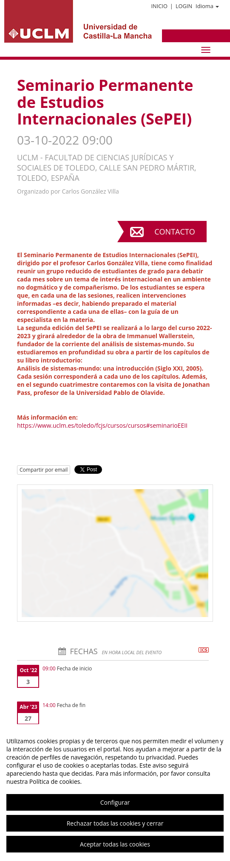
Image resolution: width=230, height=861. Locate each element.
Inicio (159, 6)
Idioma (207, 6)
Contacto (174, 231)
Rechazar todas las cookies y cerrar (115, 823)
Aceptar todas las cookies (115, 844)
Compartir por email (44, 469)
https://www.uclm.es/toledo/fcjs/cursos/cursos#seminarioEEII (102, 425)
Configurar (115, 802)
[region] (115, 792)
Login (184, 6)
